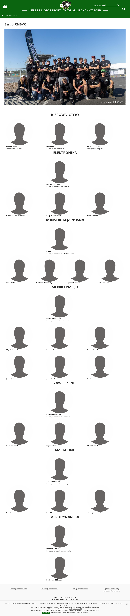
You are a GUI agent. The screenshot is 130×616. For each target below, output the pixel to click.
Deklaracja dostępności (49, 589)
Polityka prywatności (80, 589)
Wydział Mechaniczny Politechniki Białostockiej (111, 590)
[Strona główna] (65, 4)
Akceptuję (46, 613)
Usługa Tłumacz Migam (123, 9)
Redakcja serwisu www (18, 589)
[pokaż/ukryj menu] (5, 7)
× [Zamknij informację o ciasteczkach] (127, 604)
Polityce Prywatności (75, 609)
